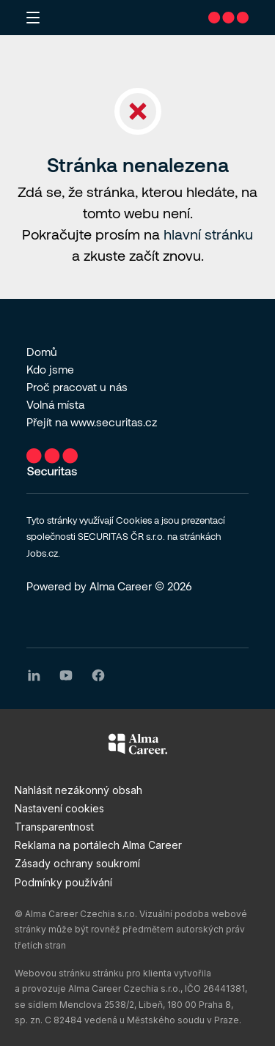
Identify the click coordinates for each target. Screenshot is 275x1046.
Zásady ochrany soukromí (77, 863)
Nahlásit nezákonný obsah (78, 790)
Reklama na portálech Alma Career (98, 845)
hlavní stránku (208, 234)
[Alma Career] (138, 746)
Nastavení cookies (59, 808)
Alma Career (120, 586)
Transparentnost (54, 826)
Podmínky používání (63, 882)
